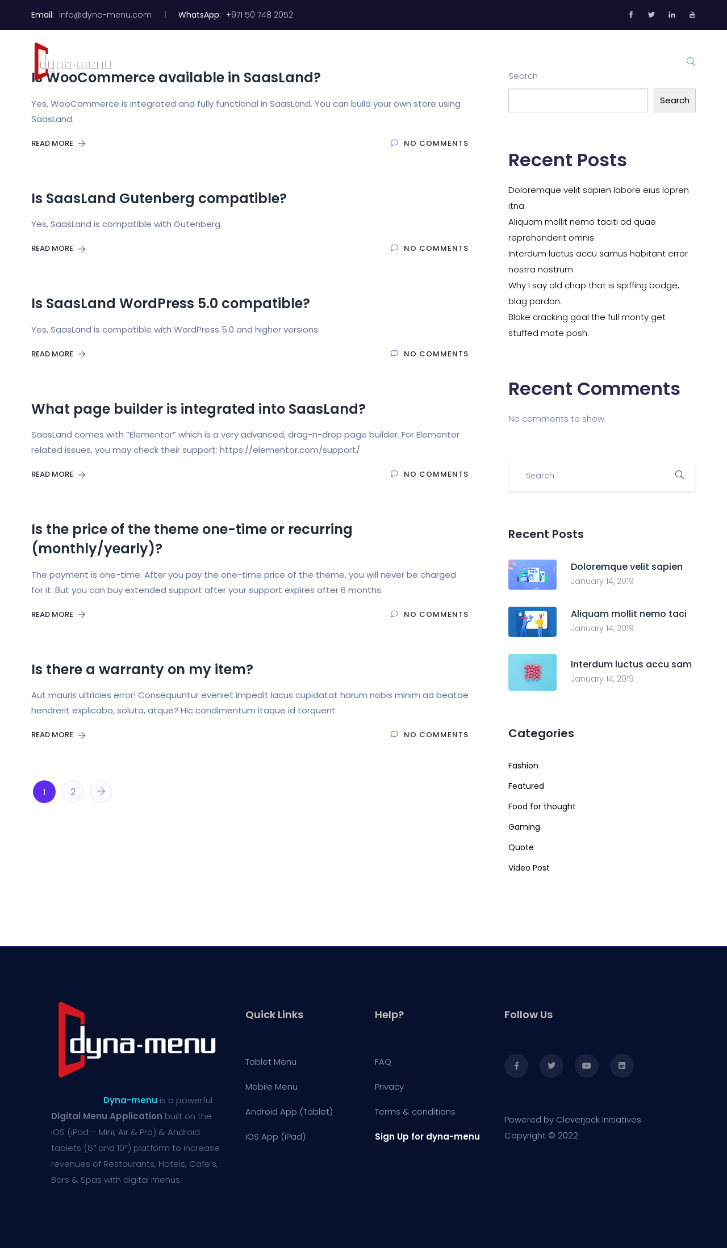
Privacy (389, 1086)
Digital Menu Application (106, 1116)
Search (675, 100)
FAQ (383, 1062)
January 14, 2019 (602, 581)
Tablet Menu (365, 62)
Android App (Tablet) (289, 1111)
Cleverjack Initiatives (598, 1119)
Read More (58, 143)
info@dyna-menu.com (105, 14)
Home (299, 62)
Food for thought (542, 806)
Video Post (529, 867)
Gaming (524, 827)
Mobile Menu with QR (463, 62)
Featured (526, 786)
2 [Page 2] (73, 792)
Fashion (523, 765)
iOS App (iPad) (275, 1136)
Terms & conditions (415, 1111)
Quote (521, 847)
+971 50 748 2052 (260, 14)
